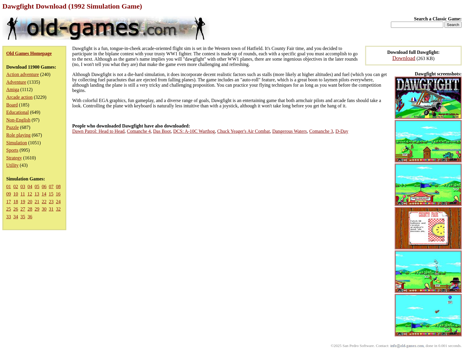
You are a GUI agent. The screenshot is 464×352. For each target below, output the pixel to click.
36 (30, 216)
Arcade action (19, 97)
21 (37, 201)
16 (58, 193)
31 (51, 208)
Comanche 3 (321, 131)
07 (51, 186)
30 (44, 208)
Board (12, 104)
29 (37, 208)
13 (36, 193)
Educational (17, 112)
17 (8, 201)
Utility (12, 165)
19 (22, 201)
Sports (12, 150)
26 (15, 208)
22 (44, 201)
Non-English (18, 119)
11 (22, 193)
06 (44, 186)
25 (8, 208)
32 (58, 208)
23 (51, 201)
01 (8, 186)
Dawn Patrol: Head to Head (98, 131)
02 (15, 186)
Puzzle (12, 127)
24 (58, 201)
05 (37, 186)
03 (22, 186)
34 (15, 216)
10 (15, 193)
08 (58, 186)
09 (8, 193)
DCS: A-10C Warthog (194, 131)
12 (29, 193)
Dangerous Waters (289, 131)
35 (22, 216)
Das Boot (162, 131)
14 (43, 193)
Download (403, 58)
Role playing (18, 135)
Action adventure (22, 74)
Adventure (16, 82)
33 (8, 216)
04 (30, 186)
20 (30, 201)
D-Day (341, 131)
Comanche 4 (139, 131)
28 (30, 208)
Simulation (16, 142)
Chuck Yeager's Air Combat (243, 131)
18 (15, 201)
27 (22, 208)
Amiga (12, 89)
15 (51, 193)
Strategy (14, 157)
